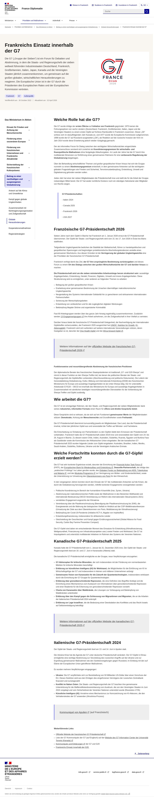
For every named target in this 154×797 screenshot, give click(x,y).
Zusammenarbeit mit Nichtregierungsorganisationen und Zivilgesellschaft (19, 211)
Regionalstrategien (17, 234)
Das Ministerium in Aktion (44, 27)
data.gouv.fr (137, 772)
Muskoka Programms (84, 473)
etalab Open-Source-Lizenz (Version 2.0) (114, 794)
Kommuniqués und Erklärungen (69, 744)
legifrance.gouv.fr (119, 772)
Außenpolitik (28, 96)
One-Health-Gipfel (88, 331)
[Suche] (123, 11)
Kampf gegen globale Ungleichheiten (18, 200)
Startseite (8, 27)
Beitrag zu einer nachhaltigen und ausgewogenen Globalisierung (76, 27)
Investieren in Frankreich (128, 5)
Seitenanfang (143, 754)
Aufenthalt (56, 21)
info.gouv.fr (83, 772)
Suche (146, 11)
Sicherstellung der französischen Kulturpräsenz (15, 167)
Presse (72, 21)
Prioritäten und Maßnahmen (33, 21)
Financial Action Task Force (128, 465)
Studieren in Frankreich (103, 5)
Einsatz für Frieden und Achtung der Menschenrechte (17, 130)
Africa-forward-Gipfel (112, 331)
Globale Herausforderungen (110, 27)
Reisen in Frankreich (80, 5)
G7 (19, 96)
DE (145, 5)
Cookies (29, 788)
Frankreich (10, 96)
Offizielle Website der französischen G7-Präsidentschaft (79, 734)
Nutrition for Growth (126, 325)
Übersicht (8, 788)
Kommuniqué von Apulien (73, 712)
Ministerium (9, 21)
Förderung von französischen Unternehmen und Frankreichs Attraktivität (15, 153)
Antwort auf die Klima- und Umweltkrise (18, 192)
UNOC (114, 325)
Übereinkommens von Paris (98, 476)
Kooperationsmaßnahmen (19, 228)
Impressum (18, 788)
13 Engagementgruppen (71, 317)
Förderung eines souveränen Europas (16, 140)
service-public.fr (100, 772)
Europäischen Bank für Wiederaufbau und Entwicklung (87, 468)
